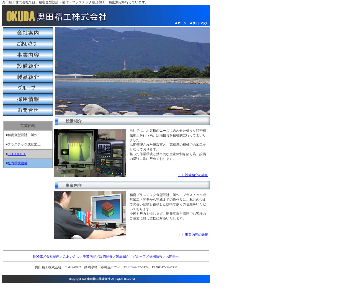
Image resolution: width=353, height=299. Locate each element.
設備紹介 (106, 256)
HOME (38, 256)
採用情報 (156, 256)
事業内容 (89, 256)
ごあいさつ (71, 256)
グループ (139, 256)
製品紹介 (122, 256)
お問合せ (172, 256)
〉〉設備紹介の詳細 (193, 175)
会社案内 (53, 256)
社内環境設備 (17, 163)
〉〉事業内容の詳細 (193, 235)
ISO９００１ (16, 154)
